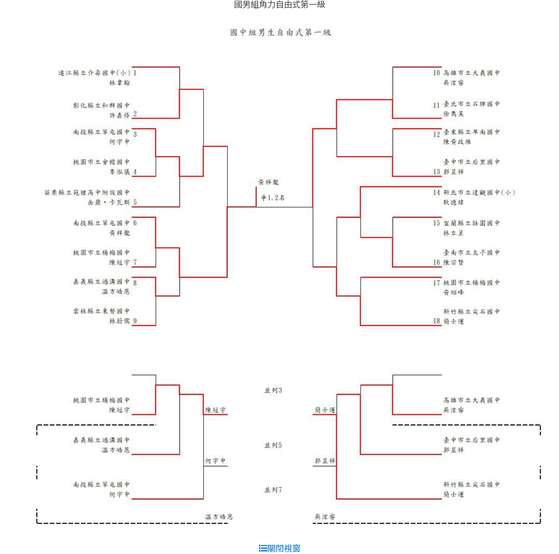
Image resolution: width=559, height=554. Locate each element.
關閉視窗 (279, 548)
